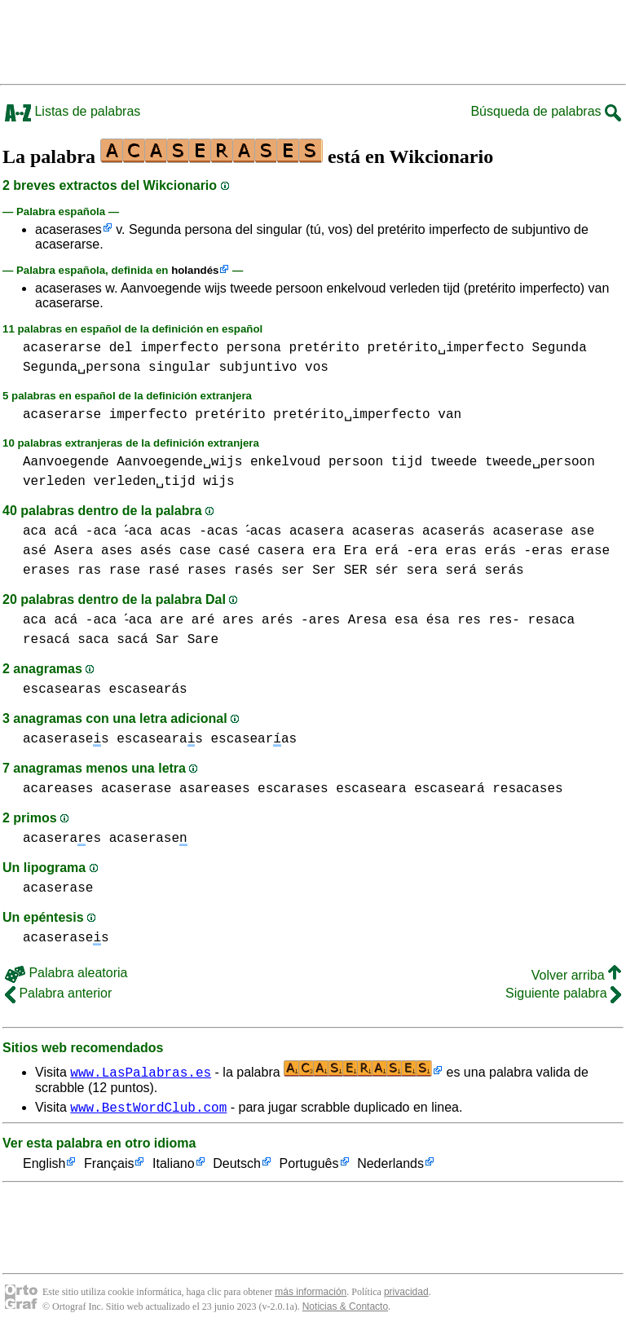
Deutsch (237, 1167)
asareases (214, 789)
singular (179, 368)
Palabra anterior (58, 993)
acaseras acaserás (425, 531)
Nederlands (390, 1167)
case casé (214, 551)
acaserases (68, 229)
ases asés (136, 551)
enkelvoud (285, 462)
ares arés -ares (285, 620)
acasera (324, 531)
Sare (202, 640)
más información (310, 1294)
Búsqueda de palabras (545, 111)
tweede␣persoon (540, 462)
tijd (406, 462)
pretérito (324, 348)
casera (281, 551)
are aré (191, 620)
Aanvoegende (66, 462)
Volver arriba (576, 975)
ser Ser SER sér (340, 570)
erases (46, 570)
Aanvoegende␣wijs (179, 462)
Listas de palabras (72, 111)
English (44, 1167)
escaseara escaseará (410, 789)
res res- (492, 620)
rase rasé (144, 570)
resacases (527, 789)
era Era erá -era (375, 551)
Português (309, 1167)
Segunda (559, 348)
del (121, 348)
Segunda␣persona (81, 368)
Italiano (173, 1167)
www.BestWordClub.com (148, 1109)
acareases (58, 789)
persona (254, 348)
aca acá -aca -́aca (89, 531)
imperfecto (179, 348)
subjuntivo (257, 368)
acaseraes (62, 839)
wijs (218, 482)
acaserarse (62, 348)
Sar (167, 640)
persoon (355, 462)
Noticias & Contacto (345, 1309)
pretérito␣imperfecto (446, 348)
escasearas (160, 739)
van (449, 415)
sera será (442, 570)
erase (590, 551)
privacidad (406, 1294)
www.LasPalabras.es (140, 1072)
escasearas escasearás (105, 689)
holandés (194, 270)
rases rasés (230, 570)
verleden (54, 482)
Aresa (370, 620)
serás (504, 570)
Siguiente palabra (563, 993)
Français (109, 1167)
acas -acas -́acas (226, 531)
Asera (73, 551)
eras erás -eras (504, 551)
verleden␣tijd (144, 482)
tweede (454, 462)
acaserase (535, 531)
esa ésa (426, 620)
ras (89, 570)
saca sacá (112, 640)
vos (316, 368)
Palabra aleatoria (66, 973)
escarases (293, 789)
